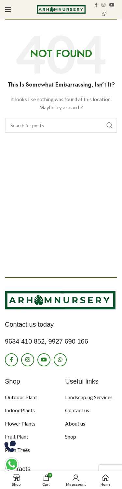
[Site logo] (61, 9)
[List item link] (30, 397)
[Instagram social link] (103, 5)
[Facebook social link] (96, 5)
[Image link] (60, 299)
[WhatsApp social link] (104, 13)
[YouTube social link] (111, 5)
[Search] (61, 125)
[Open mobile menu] (8, 9)
